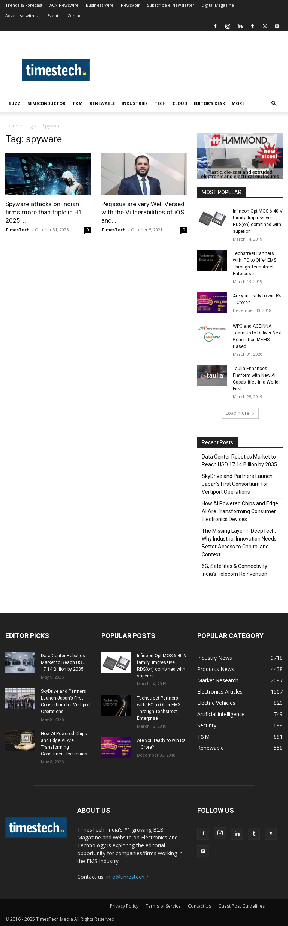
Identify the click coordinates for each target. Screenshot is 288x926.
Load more (240, 413)
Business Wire (100, 5)
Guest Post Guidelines (241, 906)
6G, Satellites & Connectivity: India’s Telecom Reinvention (235, 570)
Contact (75, 15)
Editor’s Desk (209, 103)
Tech (160, 103)
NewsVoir (130, 5)
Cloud (179, 103)
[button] (274, 103)
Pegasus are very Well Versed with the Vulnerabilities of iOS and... (142, 212)
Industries (135, 103)
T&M (77, 103)
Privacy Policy (124, 906)
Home (11, 126)
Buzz (15, 103)
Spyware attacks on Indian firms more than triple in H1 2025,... (43, 212)
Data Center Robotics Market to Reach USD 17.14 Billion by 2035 (239, 460)
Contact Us (199, 906)
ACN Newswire (64, 5)
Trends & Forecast (23, 5)
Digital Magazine (217, 5)
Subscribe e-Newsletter (170, 5)
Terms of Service (163, 906)
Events (53, 15)
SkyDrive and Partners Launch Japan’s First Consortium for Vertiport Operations (237, 484)
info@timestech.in (128, 876)
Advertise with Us (22, 15)
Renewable (102, 103)
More (238, 103)
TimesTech (17, 229)
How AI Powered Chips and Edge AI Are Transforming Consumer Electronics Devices (240, 511)
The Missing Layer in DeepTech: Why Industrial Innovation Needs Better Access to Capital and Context (239, 542)
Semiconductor (46, 103)
